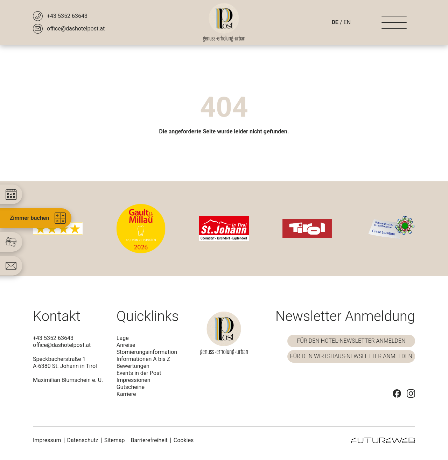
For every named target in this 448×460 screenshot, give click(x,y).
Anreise (126, 345)
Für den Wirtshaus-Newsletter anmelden (351, 356)
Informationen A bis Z (143, 359)
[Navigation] (394, 22)
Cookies (184, 440)
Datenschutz (82, 440)
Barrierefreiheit (149, 440)
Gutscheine (131, 387)
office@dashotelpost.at (62, 345)
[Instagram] (411, 393)
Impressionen (133, 380)
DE (334, 22)
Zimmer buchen (38, 218)
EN (347, 22)
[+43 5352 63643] (60, 16)
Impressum (47, 440)
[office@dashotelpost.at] (69, 29)
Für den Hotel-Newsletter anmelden (351, 340)
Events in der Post (139, 373)
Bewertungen (133, 366)
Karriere (126, 394)
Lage (123, 338)
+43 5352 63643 (53, 338)
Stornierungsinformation (147, 352)
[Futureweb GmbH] (383, 440)
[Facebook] (397, 393)
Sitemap (114, 440)
